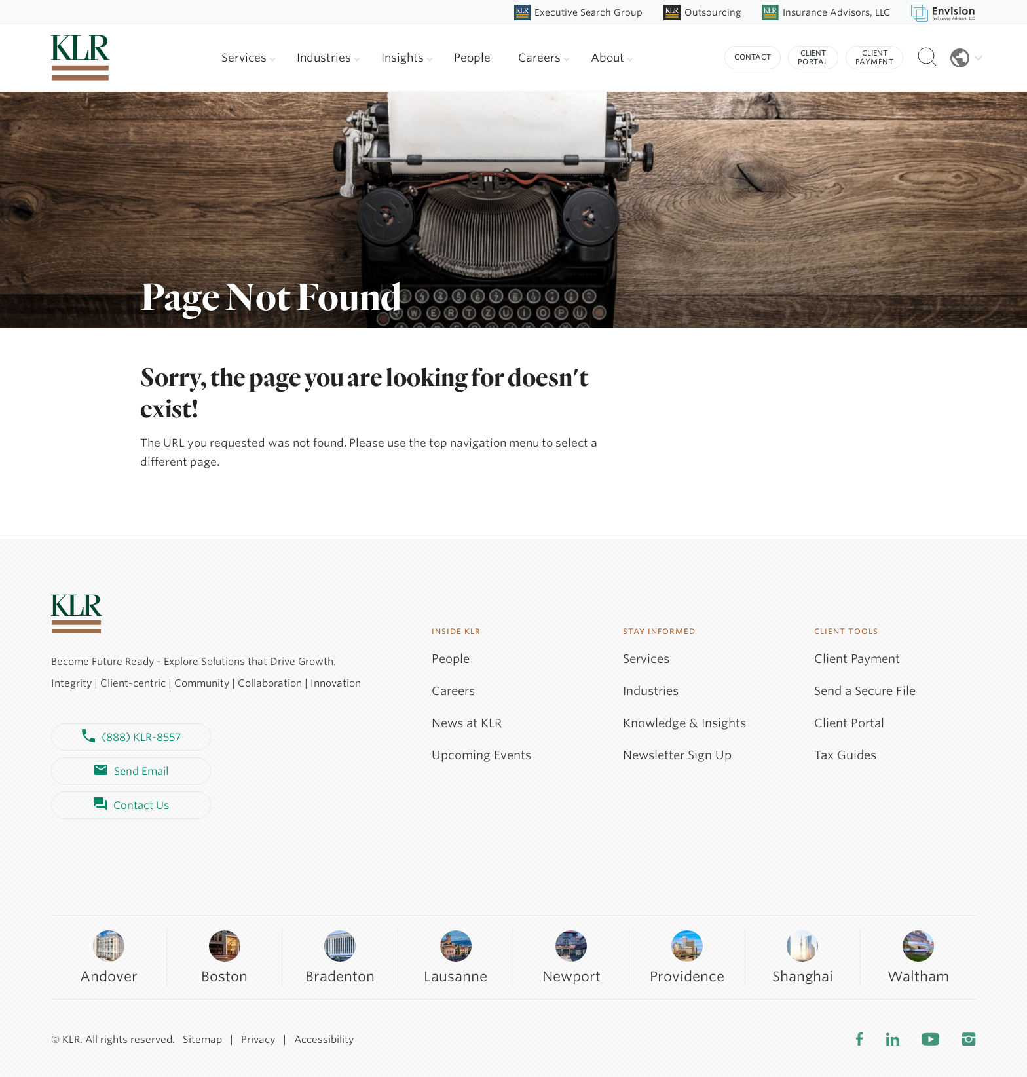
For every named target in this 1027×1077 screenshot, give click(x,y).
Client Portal (849, 723)
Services (248, 57)
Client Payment (857, 659)
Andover (109, 957)
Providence (687, 957)
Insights (407, 57)
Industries (328, 57)
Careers (544, 57)
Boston (224, 957)
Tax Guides (845, 755)
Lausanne (455, 957)
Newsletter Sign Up (677, 755)
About (612, 57)
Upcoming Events (481, 755)
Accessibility (324, 1040)
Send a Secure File (865, 691)
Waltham (918, 957)
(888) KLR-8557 (131, 737)
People (472, 57)
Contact (752, 57)
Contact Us (131, 805)
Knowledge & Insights (684, 723)
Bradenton (340, 957)
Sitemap (202, 1040)
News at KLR (467, 723)
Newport (571, 957)
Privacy (258, 1040)
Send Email (131, 771)
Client (813, 57)
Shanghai (802, 957)
